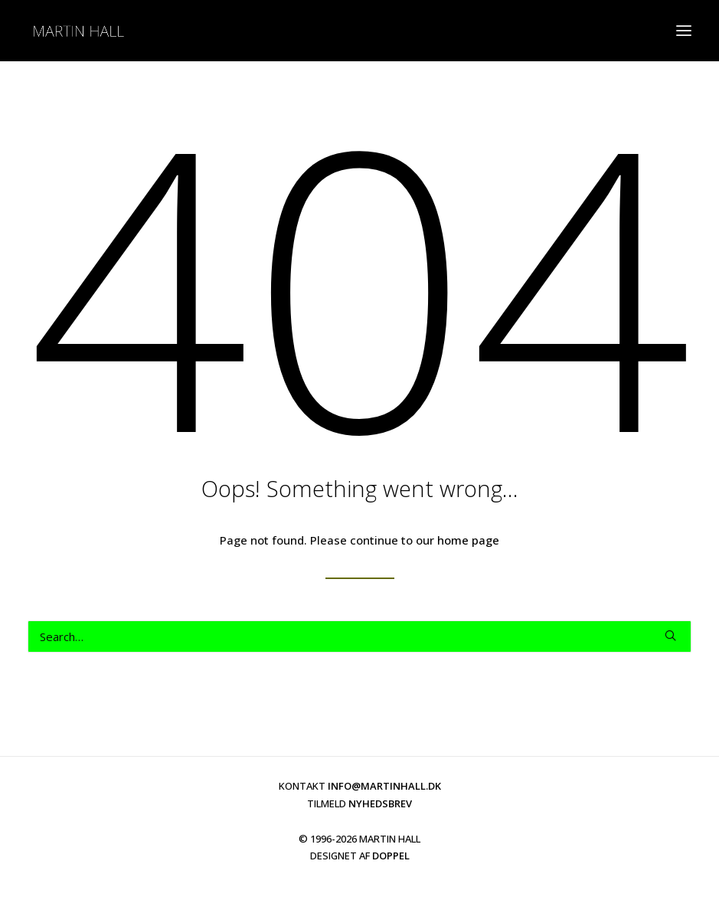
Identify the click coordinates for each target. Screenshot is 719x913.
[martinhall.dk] (78, 31)
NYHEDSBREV (380, 803)
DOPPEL (391, 855)
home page (468, 540)
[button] (684, 30)
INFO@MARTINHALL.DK (384, 786)
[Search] (359, 636)
